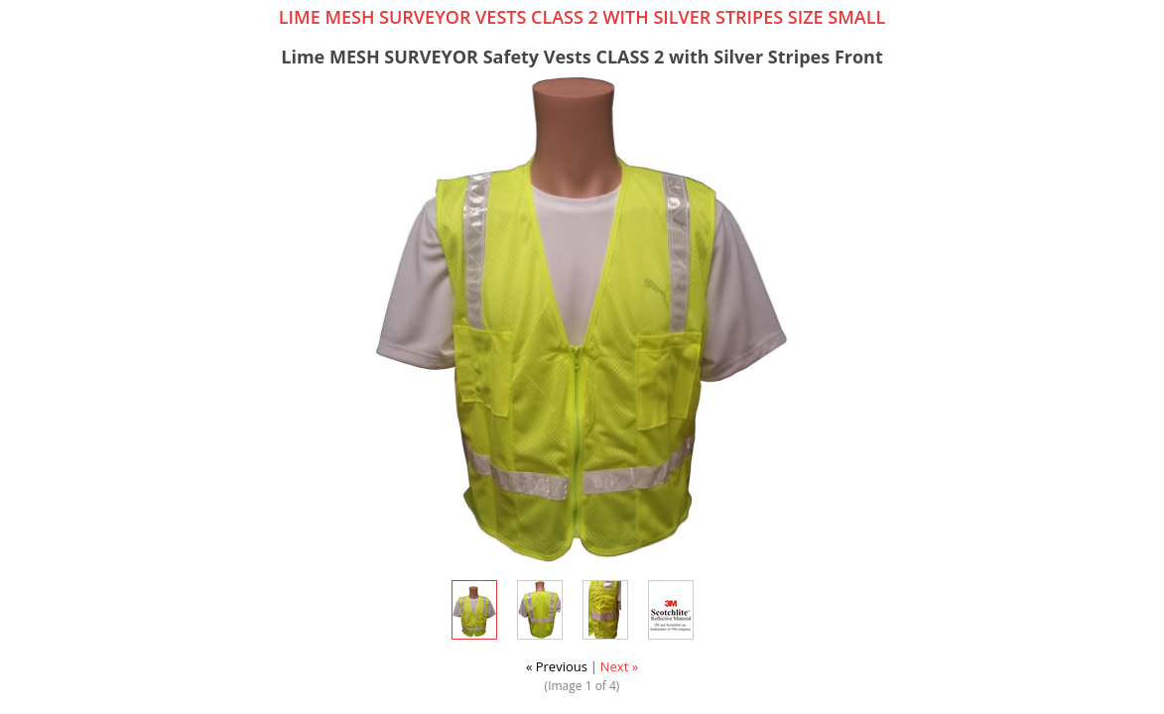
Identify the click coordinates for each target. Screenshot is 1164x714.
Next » (619, 666)
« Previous (556, 666)
